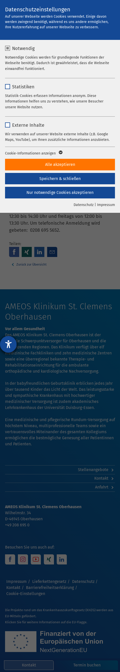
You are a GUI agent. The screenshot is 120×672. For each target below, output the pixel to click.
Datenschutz (84, 205)
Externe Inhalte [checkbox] (28, 125)
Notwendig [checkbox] (23, 48)
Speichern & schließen (60, 178)
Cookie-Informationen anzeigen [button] (33, 153)
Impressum (106, 205)
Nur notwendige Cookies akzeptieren (60, 192)
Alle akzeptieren (60, 164)
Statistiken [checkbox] (23, 87)
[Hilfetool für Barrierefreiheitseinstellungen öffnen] (8, 344)
